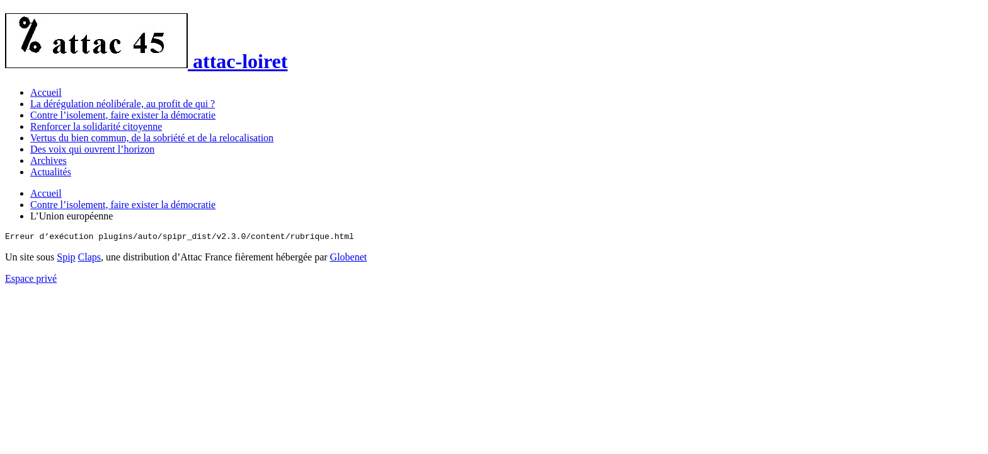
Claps (89, 258)
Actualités (50, 171)
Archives (48, 160)
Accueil (46, 92)
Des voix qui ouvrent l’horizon (92, 149)
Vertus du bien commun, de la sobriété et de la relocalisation (151, 137)
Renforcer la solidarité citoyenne (96, 126)
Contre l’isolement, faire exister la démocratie (122, 115)
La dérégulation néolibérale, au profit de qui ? (122, 103)
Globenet (348, 258)
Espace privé (31, 280)
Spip (66, 258)
